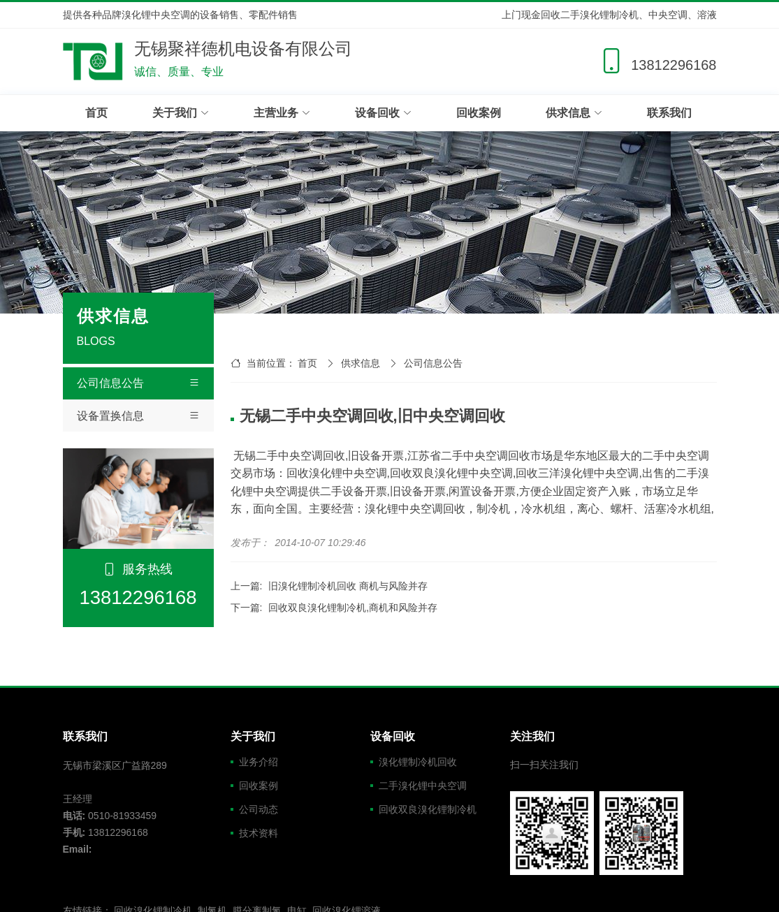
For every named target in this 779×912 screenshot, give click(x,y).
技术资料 (258, 833)
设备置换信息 (138, 416)
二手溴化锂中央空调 (423, 785)
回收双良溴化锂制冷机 (427, 809)
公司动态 (258, 809)
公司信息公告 (138, 383)
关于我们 (180, 113)
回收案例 (478, 113)
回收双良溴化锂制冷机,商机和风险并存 (352, 607)
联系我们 (669, 113)
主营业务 (282, 113)
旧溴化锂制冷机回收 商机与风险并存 (348, 585)
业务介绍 (258, 762)
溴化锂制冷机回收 (418, 762)
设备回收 (383, 113)
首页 (96, 113)
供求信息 (574, 113)
